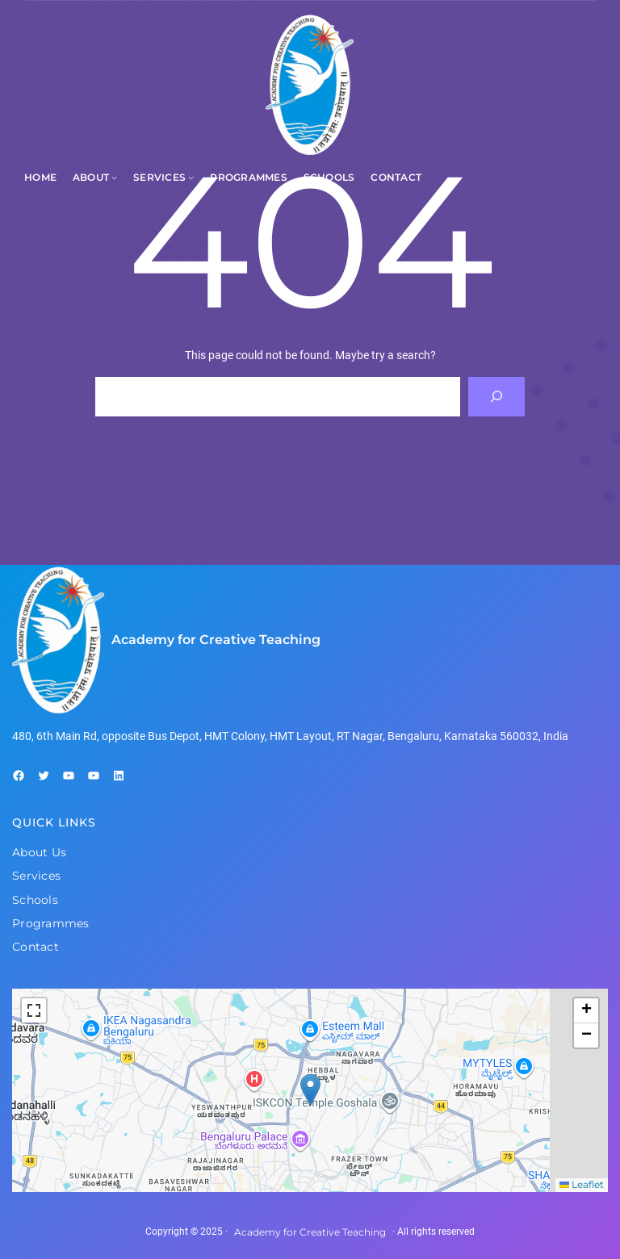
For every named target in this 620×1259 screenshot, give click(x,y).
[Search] (497, 396)
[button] (310, 1089)
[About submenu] (114, 177)
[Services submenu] (191, 177)
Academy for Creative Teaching (215, 639)
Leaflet (581, 1184)
